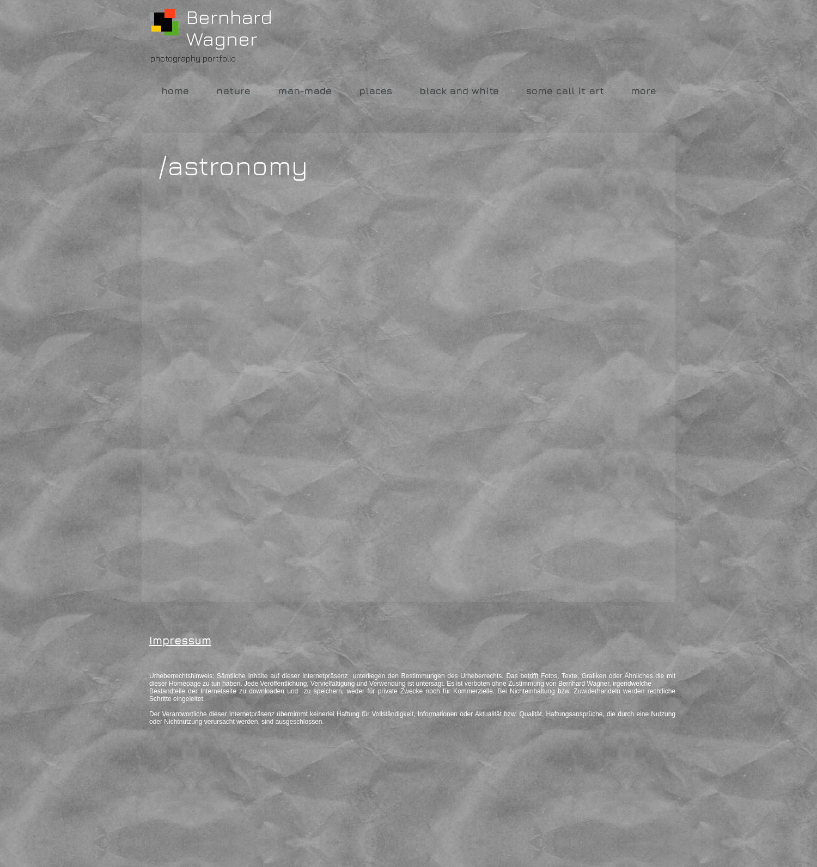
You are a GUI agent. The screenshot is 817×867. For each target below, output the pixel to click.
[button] (239, 250)
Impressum (180, 640)
